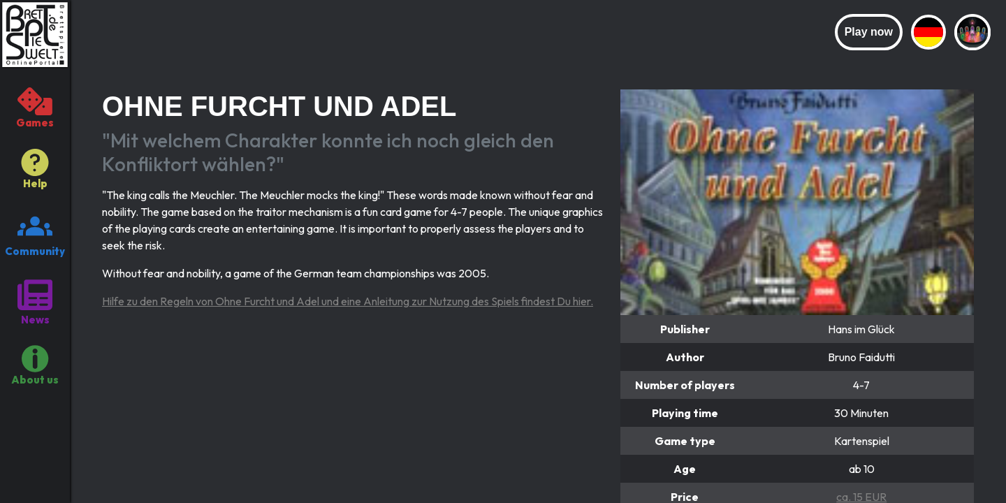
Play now (869, 32)
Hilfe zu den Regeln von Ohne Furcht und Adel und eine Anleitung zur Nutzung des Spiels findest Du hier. (347, 301)
